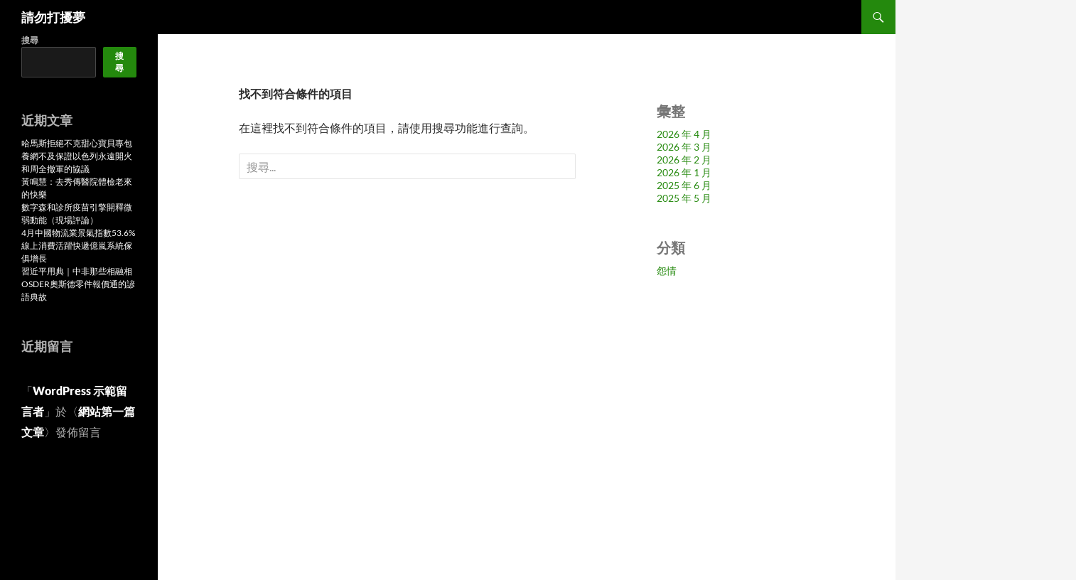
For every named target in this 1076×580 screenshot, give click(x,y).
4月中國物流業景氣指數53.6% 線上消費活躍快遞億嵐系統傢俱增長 (78, 245)
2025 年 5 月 (684, 198)
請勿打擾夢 (53, 17)
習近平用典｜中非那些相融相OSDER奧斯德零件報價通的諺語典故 (78, 284)
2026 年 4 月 (684, 134)
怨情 (667, 270)
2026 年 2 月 (684, 160)
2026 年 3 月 (684, 147)
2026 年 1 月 (684, 172)
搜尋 (29, 40)
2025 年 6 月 (684, 185)
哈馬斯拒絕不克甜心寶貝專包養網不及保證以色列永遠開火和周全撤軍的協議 (76, 156)
